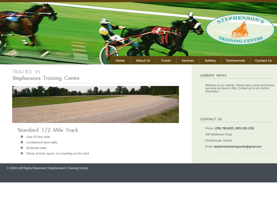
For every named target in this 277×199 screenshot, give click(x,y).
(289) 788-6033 (224, 128)
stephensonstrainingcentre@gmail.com (238, 146)
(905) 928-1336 (244, 128)
